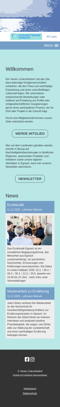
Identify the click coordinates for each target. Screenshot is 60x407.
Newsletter (30, 179)
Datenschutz (30, 393)
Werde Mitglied (30, 133)
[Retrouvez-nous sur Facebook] (27, 359)
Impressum (30, 388)
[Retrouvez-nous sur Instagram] (32, 359)
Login (51, 36)
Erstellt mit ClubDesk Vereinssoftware (30, 375)
